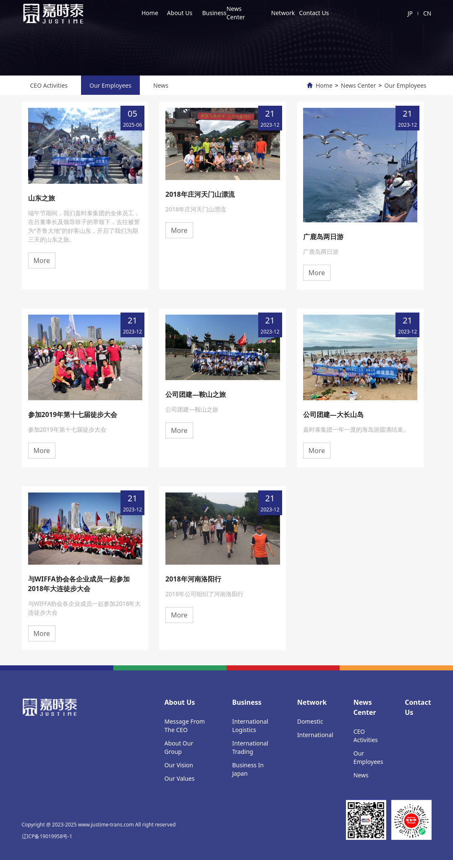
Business (214, 13)
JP (410, 13)
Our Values (180, 778)
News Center (235, 13)
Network (283, 13)
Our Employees (110, 85)
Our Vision (179, 765)
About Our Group (179, 747)
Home (149, 13)
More (42, 260)
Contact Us (314, 13)
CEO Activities (49, 85)
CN (427, 13)
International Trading (250, 747)
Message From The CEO (185, 725)
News (160, 85)
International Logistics (250, 725)
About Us (179, 13)
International (315, 735)
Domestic (310, 721)
